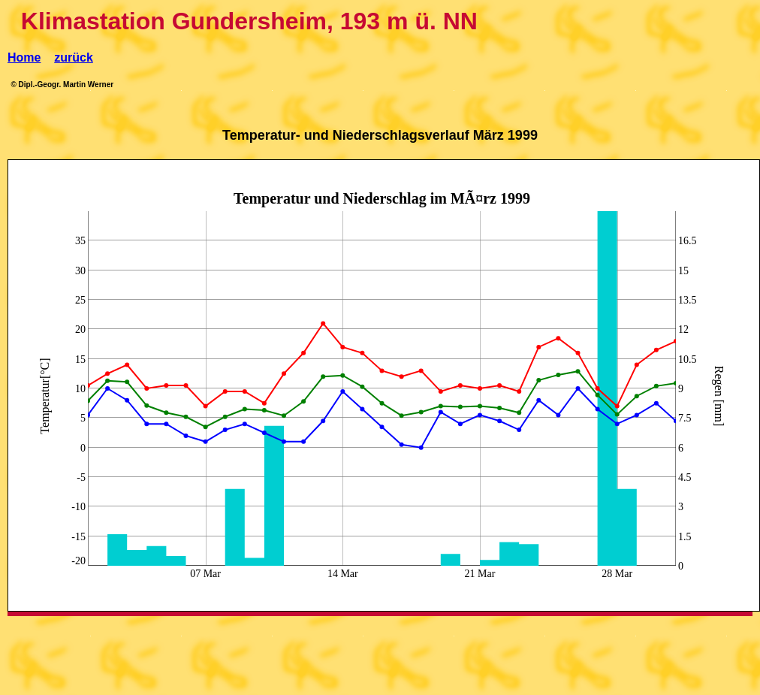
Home (24, 57)
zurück (73, 57)
